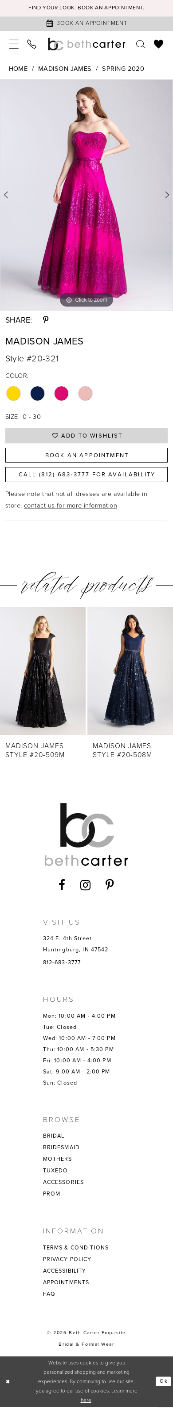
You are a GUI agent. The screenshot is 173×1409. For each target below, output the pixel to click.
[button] (14, 44)
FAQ (49, 1296)
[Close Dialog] (8, 1384)
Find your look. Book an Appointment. (86, 8)
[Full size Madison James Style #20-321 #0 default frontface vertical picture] (86, 195)
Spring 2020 (123, 69)
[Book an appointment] (86, 23)
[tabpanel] (86, 195)
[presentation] (43, 673)
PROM (52, 1196)
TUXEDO (55, 1173)
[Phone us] (32, 44)
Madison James (65, 69)
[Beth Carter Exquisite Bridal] (87, 44)
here (86, 1402)
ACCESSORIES (63, 1185)
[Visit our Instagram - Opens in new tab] (85, 887)
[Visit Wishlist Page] (159, 44)
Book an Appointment (87, 456)
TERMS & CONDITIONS (76, 1250)
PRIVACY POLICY (67, 1261)
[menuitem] (14, 44)
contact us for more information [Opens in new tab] (70, 507)
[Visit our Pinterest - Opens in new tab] (110, 887)
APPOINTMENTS (66, 1285)
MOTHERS (57, 1162)
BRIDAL (54, 1139)
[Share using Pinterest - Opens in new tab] (46, 320)
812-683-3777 (62, 965)
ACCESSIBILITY (64, 1273)
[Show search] (141, 44)
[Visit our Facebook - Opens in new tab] (62, 887)
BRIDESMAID (61, 1150)
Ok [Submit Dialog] (163, 1384)
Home (18, 69)
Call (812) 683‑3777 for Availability (87, 476)
